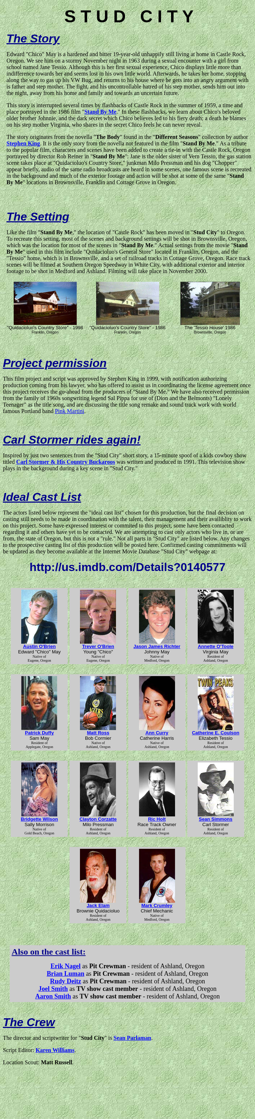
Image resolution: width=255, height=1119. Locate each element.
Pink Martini (69, 411)
